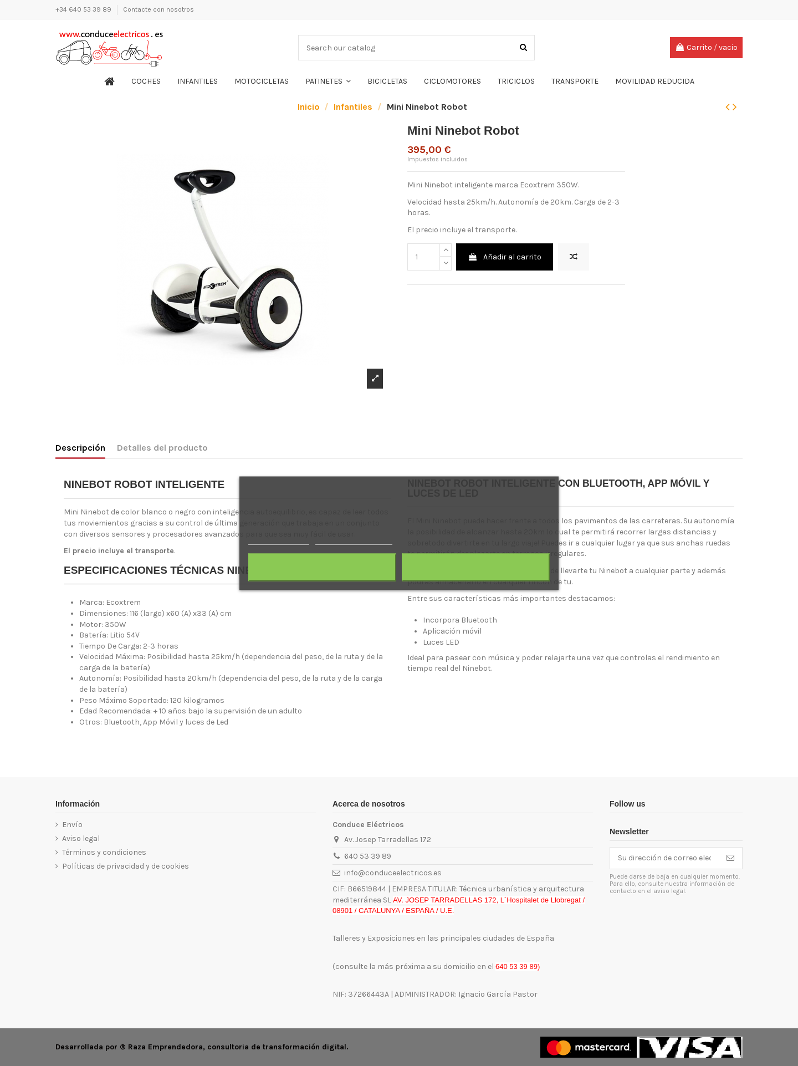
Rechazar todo (322, 567)
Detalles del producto (162, 447)
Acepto (476, 567)
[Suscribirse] (730, 858)
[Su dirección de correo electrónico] (664, 858)
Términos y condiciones (104, 852)
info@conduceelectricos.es (393, 873)
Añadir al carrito (504, 257)
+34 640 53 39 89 (84, 9)
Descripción (80, 447)
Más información (278, 539)
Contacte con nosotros (158, 9)
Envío (72, 824)
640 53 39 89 (367, 856)
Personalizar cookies (353, 539)
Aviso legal (81, 838)
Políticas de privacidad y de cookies (125, 866)
